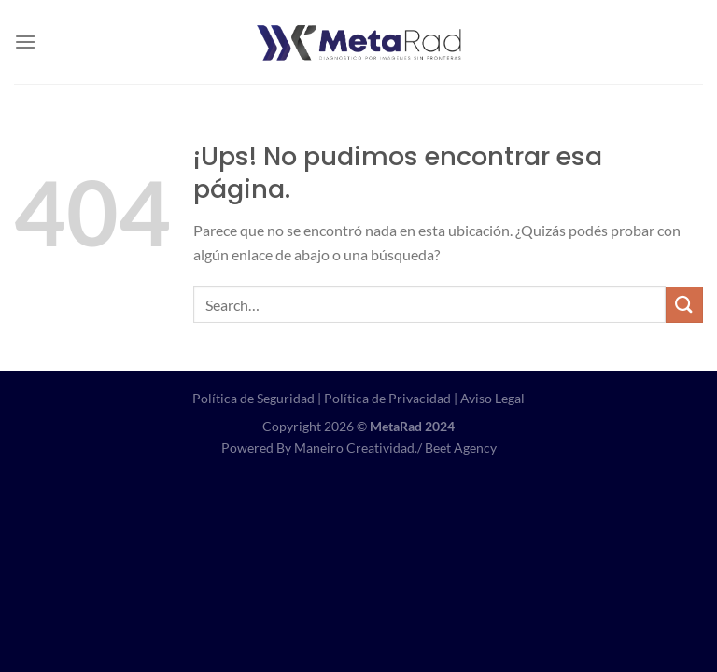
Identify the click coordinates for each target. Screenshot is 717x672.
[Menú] (25, 41)
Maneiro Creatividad (354, 447)
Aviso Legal (492, 398)
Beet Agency (461, 447)
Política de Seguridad (253, 398)
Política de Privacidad (387, 398)
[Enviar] (684, 305)
